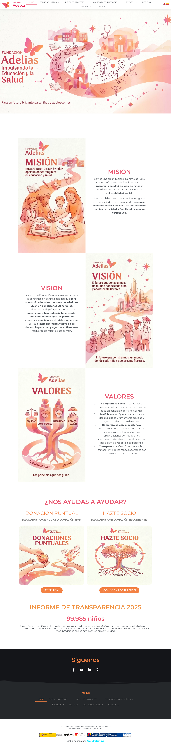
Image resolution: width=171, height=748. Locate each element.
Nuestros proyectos (76, 2)
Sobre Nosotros (49, 2)
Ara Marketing (95, 741)
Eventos (131, 2)
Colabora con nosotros (107, 2)
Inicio (31, 2)
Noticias (146, 2)
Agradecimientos (82, 7)
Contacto (101, 7)
